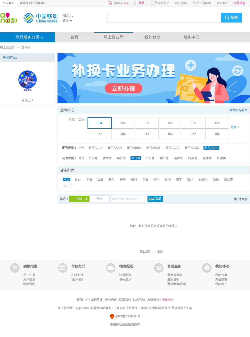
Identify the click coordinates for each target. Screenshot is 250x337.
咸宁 (179, 179)
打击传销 (167, 299)
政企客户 (222, 3)
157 (193, 134)
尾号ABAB (153, 148)
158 (217, 134)
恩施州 (203, 179)
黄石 (78, 179)
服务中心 (192, 37)
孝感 (145, 179)
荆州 (157, 179)
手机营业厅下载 (181, 308)
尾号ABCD (192, 148)
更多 (234, 127)
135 (123, 123)
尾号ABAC (211, 148)
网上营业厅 (114, 37)
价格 (99, 199)
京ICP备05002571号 (125, 316)
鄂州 (123, 179)
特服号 (192, 158)
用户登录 (29, 279)
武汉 (67, 179)
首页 (74, 37)
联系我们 (125, 299)
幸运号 (93, 158)
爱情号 (107, 158)
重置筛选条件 (238, 110)
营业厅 (166, 308)
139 (217, 123)
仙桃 (216, 179)
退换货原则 (174, 275)
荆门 (134, 179)
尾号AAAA (173, 148)
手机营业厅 (161, 3)
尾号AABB (95, 148)
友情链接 (153, 299)
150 (123, 134)
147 (99, 134)
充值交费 (221, 279)
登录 (141, 3)
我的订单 (221, 275)
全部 (81, 119)
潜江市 (228, 179)
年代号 (121, 158)
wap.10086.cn (84, 308)
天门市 (68, 186)
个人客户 (8, 3)
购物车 (121, 3)
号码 (79, 199)
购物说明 (29, 284)
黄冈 (168, 179)
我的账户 (221, 284)
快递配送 (125, 275)
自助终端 (155, 308)
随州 (190, 179)
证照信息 (240, 3)
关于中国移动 (202, 3)
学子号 (164, 158)
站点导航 (139, 299)
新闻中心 (83, 299)
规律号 (207, 158)
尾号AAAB (115, 148)
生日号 (135, 158)
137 (170, 123)
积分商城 (181, 3)
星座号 (150, 158)
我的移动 (152, 37)
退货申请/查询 (176, 284)
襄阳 (111, 179)
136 (146, 123)
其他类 (221, 158)
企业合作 (111, 299)
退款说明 (173, 279)
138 (193, 123)
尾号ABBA (134, 148)
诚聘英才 (97, 299)
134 (99, 123)
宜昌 (100, 179)
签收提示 (125, 279)
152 (170, 134)
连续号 (178, 158)
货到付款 (77, 279)
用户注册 (29, 275)
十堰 (89, 179)
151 (146, 134)
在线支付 (77, 275)
